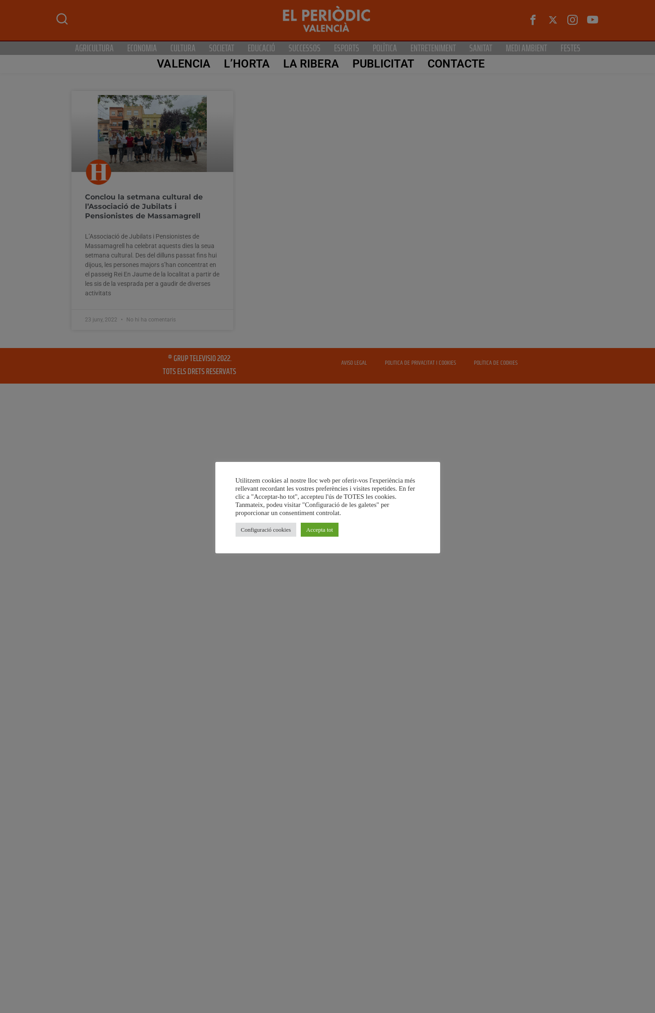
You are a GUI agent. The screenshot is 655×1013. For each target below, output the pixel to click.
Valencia (183, 63)
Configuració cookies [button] (266, 529)
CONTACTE (456, 63)
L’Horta (247, 63)
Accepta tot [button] (319, 529)
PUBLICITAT (383, 63)
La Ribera (311, 63)
